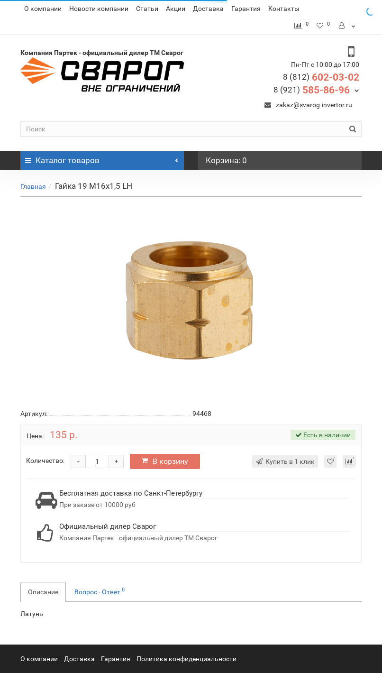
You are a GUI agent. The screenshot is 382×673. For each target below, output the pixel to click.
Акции (175, 8)
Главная (33, 186)
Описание (43, 592)
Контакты (284, 8)
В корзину (165, 461)
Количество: (45, 460)
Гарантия (246, 8)
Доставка (208, 8)
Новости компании (98, 8)
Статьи (147, 8)
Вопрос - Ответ (99, 591)
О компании (43, 8)
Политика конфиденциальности (186, 659)
